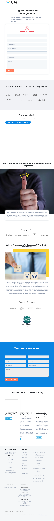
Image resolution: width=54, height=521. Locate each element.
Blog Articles (24, 457)
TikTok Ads (25, 462)
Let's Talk (10, 70)
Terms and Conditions (10, 470)
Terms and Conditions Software (10, 472)
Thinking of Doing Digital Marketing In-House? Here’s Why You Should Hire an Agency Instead (42, 415)
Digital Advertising (24, 468)
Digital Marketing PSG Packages (39, 468)
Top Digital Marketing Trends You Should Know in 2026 (11, 413)
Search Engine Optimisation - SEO (39, 452)
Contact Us (10, 467)
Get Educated (10, 459)
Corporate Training (24, 473)
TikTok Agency (24, 463)
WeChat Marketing (24, 458)
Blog (10, 464)
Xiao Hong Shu (39, 466)
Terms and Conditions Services (10, 473)
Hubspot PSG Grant (24, 470)
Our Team (10, 462)
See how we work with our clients (18, 122)
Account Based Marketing (39, 455)
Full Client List (10, 457)
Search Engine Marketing (24, 471)
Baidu (39, 465)
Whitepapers (24, 455)
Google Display (24, 460)
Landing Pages (24, 454)
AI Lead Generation (38, 458)
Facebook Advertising (25, 466)
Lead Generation (24, 465)
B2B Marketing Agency (39, 457)
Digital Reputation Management (39, 454)
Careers (10, 465)
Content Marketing (38, 462)
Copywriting (24, 452)
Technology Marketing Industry (39, 478)
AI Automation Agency (39, 460)
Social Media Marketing (39, 463)
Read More (8, 418)
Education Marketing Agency (38, 481)
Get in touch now (11, 379)
